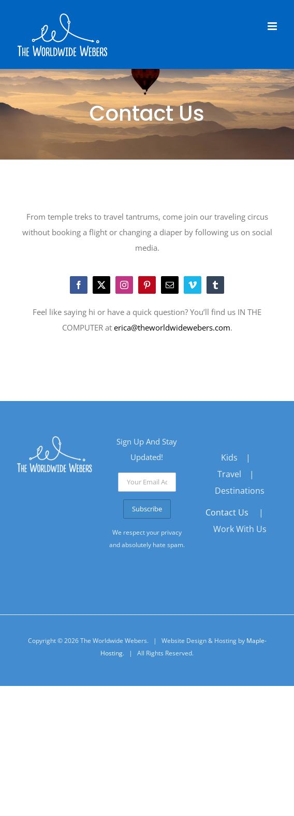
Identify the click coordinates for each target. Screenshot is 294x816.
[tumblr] (215, 285)
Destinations (239, 490)
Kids (229, 457)
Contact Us (226, 512)
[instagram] (124, 285)
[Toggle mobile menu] (273, 26)
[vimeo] (192, 285)
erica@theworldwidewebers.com (172, 327)
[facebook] (78, 285)
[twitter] (101, 285)
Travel (229, 474)
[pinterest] (147, 285)
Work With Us (240, 529)
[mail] (170, 285)
